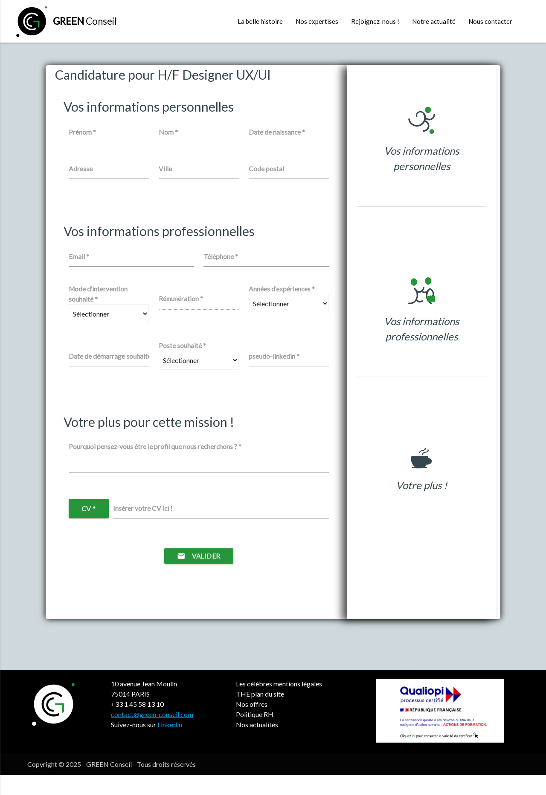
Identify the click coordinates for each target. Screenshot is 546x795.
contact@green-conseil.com (152, 734)
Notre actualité (434, 21)
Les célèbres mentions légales (279, 704)
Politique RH (254, 734)
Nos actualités (257, 744)
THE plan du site (260, 714)
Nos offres (251, 724)
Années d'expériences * (282, 309)
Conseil (85, 21)
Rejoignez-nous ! (375, 21)
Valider (199, 576)
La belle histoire (260, 21)
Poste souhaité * (182, 365)
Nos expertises (317, 21)
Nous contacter (490, 21)
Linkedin (169, 744)
